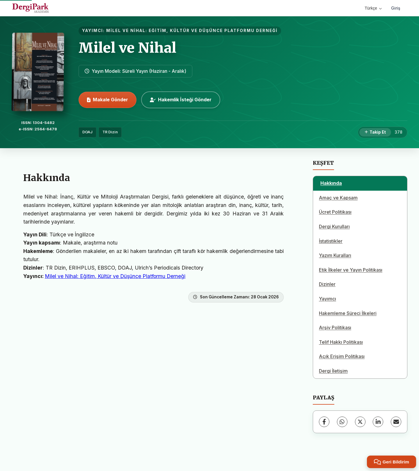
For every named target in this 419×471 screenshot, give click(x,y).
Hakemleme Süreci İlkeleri (348, 313)
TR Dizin (110, 132)
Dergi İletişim (333, 371)
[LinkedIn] (378, 422)
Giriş (395, 8)
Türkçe (373, 8)
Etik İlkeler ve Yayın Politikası (350, 270)
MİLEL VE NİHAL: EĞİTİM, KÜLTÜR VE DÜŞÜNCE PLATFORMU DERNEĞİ (192, 30)
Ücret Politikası (335, 212)
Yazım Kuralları (335, 255)
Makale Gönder (107, 99)
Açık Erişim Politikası (342, 356)
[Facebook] (324, 422)
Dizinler (327, 284)
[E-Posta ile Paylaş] (396, 422)
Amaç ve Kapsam (338, 198)
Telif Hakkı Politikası (341, 342)
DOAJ (87, 132)
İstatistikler (330, 241)
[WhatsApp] (342, 422)
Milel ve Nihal (127, 47)
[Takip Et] (375, 132)
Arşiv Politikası (335, 327)
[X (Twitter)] (360, 422)
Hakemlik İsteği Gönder (181, 99)
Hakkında (331, 183)
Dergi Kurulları (334, 226)
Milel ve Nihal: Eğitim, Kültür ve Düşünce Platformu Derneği (115, 276)
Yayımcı (327, 299)
